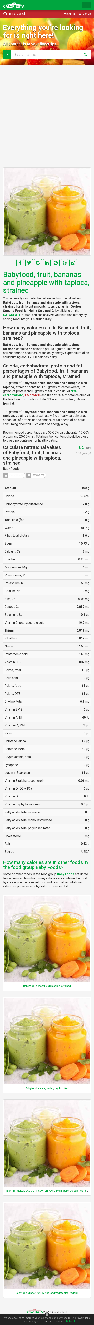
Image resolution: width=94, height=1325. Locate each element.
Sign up (85, 13)
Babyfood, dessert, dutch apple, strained (47, 985)
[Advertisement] (47, 116)
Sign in (69, 13)
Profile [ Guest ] (14, 13)
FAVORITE (35, 475)
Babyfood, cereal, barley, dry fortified (47, 1088)
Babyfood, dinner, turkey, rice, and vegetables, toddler (47, 1292)
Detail (70, 1321)
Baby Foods (11, 469)
